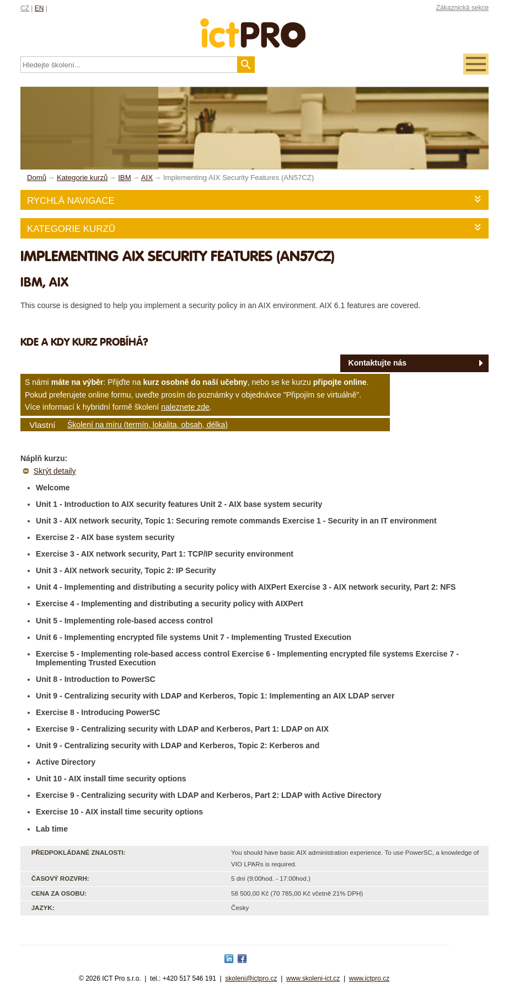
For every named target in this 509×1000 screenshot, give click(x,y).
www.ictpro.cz (369, 978)
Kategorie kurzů (71, 229)
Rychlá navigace (71, 200)
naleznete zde (185, 407)
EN (39, 8)
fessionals (254, 26)
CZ (24, 8)
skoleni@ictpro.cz (251, 978)
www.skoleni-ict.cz (313, 978)
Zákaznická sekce (462, 7)
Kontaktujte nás (378, 362)
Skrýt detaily (55, 471)
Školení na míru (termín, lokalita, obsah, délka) (147, 424)
